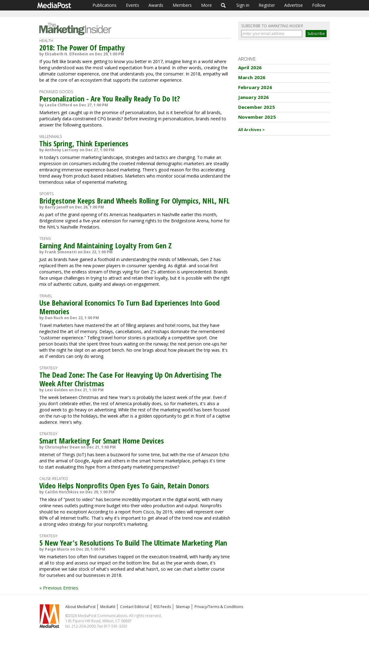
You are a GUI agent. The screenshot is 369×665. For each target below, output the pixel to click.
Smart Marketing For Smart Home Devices (101, 440)
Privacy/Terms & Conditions (219, 606)
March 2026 (252, 77)
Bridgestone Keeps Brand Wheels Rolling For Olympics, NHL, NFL (134, 200)
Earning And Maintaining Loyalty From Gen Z (105, 245)
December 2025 (256, 107)
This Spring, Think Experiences (83, 143)
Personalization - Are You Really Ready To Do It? (109, 98)
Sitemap (183, 606)
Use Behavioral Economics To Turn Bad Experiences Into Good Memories (129, 307)
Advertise (293, 5)
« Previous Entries (58, 588)
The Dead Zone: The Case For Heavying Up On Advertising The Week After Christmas (130, 379)
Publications (104, 5)
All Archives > (251, 129)
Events (132, 5)
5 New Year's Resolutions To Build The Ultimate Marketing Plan (133, 543)
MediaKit (107, 606)
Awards (155, 5)
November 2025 (257, 117)
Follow (318, 5)
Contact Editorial (134, 606)
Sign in (242, 5)
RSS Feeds (162, 606)
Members (182, 5)
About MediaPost (80, 606)
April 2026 (250, 67)
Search (223, 5)
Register (267, 5)
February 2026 (255, 87)
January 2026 (253, 97)
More (206, 5)
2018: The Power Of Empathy (82, 47)
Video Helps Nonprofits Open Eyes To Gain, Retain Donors (124, 485)
